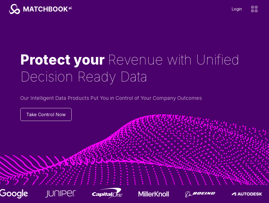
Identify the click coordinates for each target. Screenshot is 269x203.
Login (237, 8)
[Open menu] (254, 9)
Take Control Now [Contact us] (46, 114)
